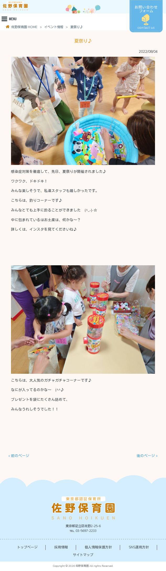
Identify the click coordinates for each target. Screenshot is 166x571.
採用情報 (61, 547)
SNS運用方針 (139, 547)
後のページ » (147, 455)
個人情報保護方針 (98, 547)
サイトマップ (83, 555)
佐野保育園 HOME (23, 27)
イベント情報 (53, 27)
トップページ (27, 547)
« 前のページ (18, 455)
